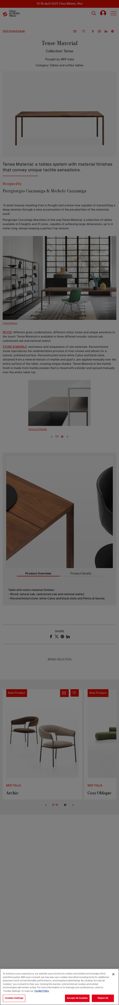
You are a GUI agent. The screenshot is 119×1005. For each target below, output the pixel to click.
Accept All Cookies (77, 998)
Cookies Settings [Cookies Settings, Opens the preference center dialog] (14, 998)
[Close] (113, 974)
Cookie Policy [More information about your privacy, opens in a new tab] (41, 991)
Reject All (103, 998)
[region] (59, 987)
